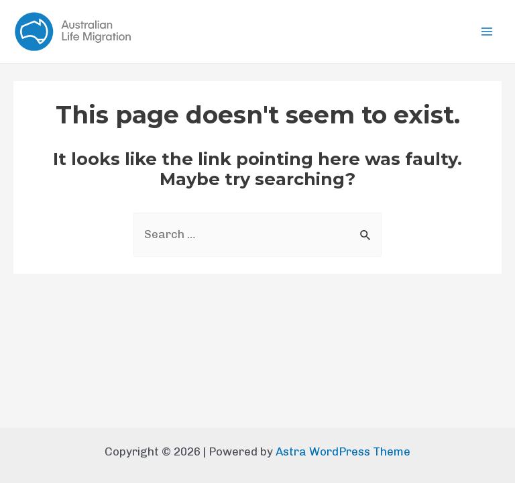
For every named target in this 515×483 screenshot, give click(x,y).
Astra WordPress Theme (343, 451)
